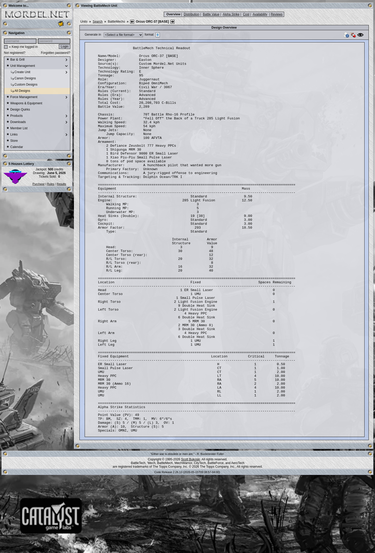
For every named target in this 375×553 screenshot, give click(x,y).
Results (61, 183)
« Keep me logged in (23, 47)
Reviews (277, 14)
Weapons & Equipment (24, 103)
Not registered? (14, 53)
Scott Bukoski (190, 536)
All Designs (18, 91)
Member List (16, 128)
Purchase (39, 183)
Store (12, 141)
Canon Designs (21, 78)
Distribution (191, 14)
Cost (246, 14)
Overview (173, 14)
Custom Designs (21, 84)
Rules (50, 183)
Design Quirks (18, 109)
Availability (260, 14)
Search (98, 21)
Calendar (14, 147)
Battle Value (211, 14)
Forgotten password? (55, 53)
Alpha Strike (231, 14)
